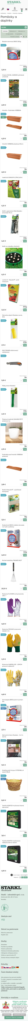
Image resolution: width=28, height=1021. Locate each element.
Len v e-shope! (3, 708)
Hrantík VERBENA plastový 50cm (12, 144)
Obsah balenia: (23, 65)
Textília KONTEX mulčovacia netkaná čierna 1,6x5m (11, 841)
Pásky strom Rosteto (8, 385)
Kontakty (3, 899)
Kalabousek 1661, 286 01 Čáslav (9, 897)
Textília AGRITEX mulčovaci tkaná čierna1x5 (13, 806)
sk (8, 9)
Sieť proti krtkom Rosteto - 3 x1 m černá (12, 736)
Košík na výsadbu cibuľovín (10, 246)
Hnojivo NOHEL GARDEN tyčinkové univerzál (13, 76)
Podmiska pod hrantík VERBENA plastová (12, 455)
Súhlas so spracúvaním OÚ (8, 955)
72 (26, 36)
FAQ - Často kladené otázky (8, 985)
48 (23, 36)
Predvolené (5, 31)
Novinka (3, 45)
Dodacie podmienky (6, 948)
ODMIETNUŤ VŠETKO (19, 1014)
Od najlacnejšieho (9, 33)
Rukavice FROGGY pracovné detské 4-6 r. (11, 630)
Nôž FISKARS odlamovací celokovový (10, 351)
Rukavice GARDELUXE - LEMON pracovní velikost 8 (12, 665)
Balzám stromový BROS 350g (11, 41)
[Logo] (14, 3)
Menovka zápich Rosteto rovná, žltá (12, 316)
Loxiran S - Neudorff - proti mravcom (10, 280)
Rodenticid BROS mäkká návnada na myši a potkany (13, 526)
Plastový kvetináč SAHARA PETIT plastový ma (12, 420)
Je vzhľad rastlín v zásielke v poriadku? (11, 983)
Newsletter (4, 944)
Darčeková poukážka (7, 946)
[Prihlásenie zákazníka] (14, 9)
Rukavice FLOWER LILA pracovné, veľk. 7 (13, 594)
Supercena (3, 117)
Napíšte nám (4, 934)
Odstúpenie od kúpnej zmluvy (9, 953)
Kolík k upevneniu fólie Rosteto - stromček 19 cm (12, 212)
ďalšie (25, 877)
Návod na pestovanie (7, 932)
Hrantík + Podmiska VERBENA (11, 110)
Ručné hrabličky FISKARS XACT (12, 560)
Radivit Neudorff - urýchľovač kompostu (11, 490)
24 (21, 36)
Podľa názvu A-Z (12, 31)
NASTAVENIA (7, 1014)
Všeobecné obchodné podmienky (10, 951)
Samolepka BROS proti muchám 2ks (12, 700)
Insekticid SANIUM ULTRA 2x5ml (12, 177)
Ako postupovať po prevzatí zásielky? (11, 977)
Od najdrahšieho (18, 33)
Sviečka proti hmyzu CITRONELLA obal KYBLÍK (13, 771)
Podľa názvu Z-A (21, 31)
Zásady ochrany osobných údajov (10, 957)
